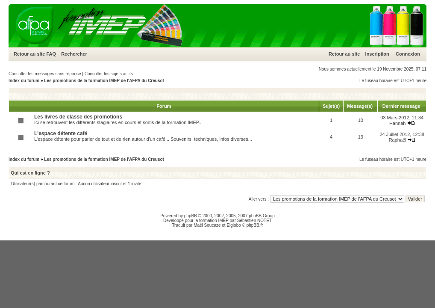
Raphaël (397, 139)
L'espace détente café (60, 133)
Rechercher (74, 53)
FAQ (51, 53)
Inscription (377, 53)
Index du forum (24, 80)
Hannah (397, 123)
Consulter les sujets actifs (109, 73)
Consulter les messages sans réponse (45, 73)
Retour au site (29, 53)
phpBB (190, 215)
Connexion (408, 53)
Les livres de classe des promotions (78, 117)
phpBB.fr (255, 225)
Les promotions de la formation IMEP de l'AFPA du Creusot (104, 80)
